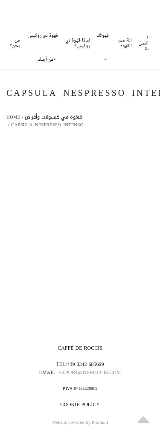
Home (13, 117)
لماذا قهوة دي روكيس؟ (77, 43)
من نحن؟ (15, 43)
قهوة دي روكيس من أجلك (43, 40)
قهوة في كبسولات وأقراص (53, 117)
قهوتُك (102, 40)
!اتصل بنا (143, 43)
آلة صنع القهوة (125, 43)
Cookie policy (80, 404)
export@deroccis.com (89, 372)
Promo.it (100, 422)
